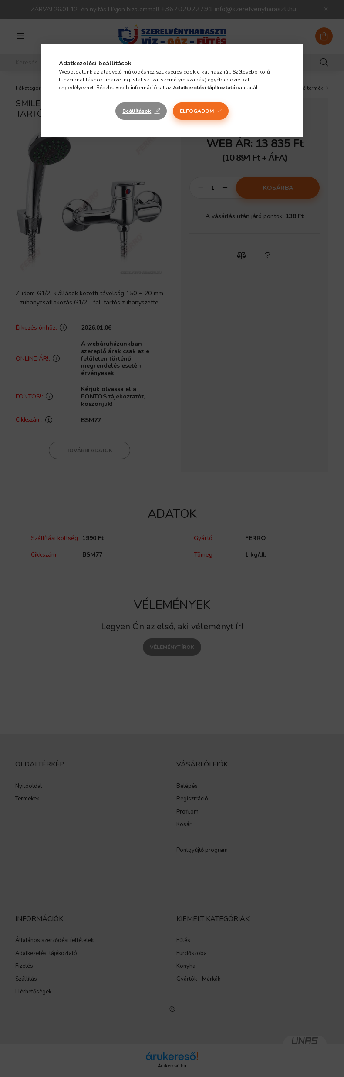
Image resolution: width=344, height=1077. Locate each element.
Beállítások (136, 111)
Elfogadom (197, 111)
